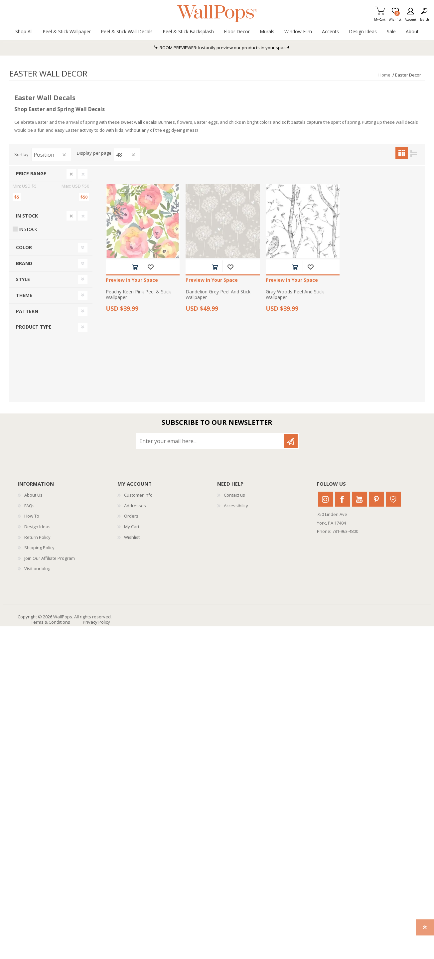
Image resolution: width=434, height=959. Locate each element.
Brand (24, 263)
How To (31, 516)
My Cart (379, 17)
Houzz (393, 499)
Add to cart (135, 266)
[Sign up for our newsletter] (210, 441)
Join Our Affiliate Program (49, 558)
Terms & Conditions (50, 622)
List (414, 153)
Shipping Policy (39, 548)
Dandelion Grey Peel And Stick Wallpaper (218, 294)
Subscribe (291, 441)
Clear (71, 174)
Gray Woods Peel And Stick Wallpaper (295, 294)
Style (23, 279)
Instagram (325, 499)
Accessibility (236, 506)
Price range (31, 173)
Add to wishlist (150, 266)
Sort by (21, 154)
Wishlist (132, 537)
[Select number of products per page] (127, 154)
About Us (33, 495)
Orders (131, 516)
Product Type (34, 327)
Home (384, 75)
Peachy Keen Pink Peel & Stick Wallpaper (138, 294)
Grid (401, 153)
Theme (24, 295)
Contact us (234, 495)
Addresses (135, 506)
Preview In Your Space (132, 280)
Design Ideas (37, 527)
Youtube (359, 499)
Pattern (27, 311)
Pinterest (376, 499)
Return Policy (37, 537)
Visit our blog (37, 568)
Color (24, 247)
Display (84, 153)
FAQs (29, 506)
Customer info (138, 495)
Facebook (342, 499)
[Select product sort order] (51, 154)
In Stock (27, 216)
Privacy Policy (96, 622)
